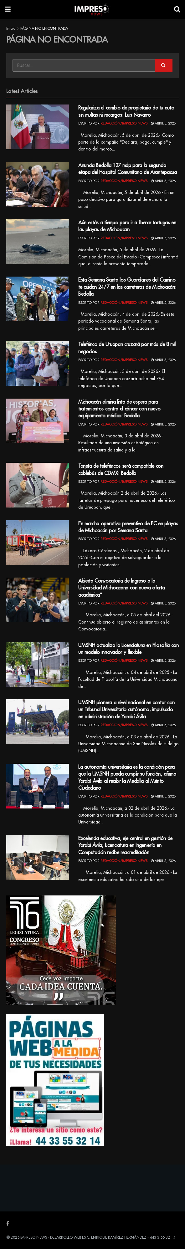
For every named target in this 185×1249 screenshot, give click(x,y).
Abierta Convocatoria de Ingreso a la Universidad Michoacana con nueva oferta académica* (121, 588)
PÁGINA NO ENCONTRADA (44, 28)
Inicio (10, 28)
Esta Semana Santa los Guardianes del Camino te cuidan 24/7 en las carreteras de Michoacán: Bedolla (127, 287)
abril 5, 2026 (163, 123)
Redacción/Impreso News (123, 123)
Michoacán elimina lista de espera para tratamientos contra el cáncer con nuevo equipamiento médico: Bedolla (119, 409)
